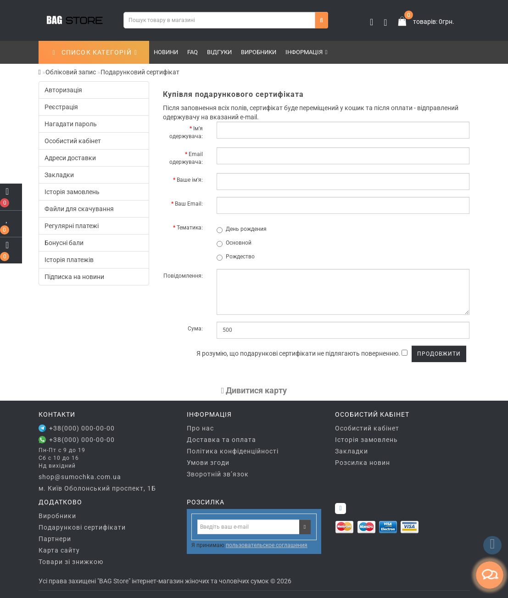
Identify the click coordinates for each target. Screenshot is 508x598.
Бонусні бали (64, 242)
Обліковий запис (70, 72)
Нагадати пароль (71, 124)
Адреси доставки (70, 158)
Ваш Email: (189, 204)
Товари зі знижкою (71, 561)
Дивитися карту (254, 390)
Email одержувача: (186, 158)
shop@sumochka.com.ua (80, 477)
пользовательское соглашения (266, 545)
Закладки (59, 175)
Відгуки (219, 52)
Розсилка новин (362, 462)
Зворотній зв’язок (218, 474)
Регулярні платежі (72, 225)
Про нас (200, 428)
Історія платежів (69, 259)
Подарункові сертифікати (82, 527)
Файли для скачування (79, 208)
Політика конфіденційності (233, 451)
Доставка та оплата (221, 439)
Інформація (306, 52)
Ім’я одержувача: (186, 132)
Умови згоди (208, 462)
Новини (166, 52)
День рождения (242, 229)
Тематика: (190, 227)
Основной (234, 243)
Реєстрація (61, 107)
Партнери (55, 538)
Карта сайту (59, 550)
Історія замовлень (72, 192)
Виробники (258, 52)
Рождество (236, 257)
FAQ (192, 52)
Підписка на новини (74, 276)
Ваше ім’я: (190, 180)
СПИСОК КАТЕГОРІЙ (95, 52)
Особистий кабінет (73, 141)
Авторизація (63, 90)
